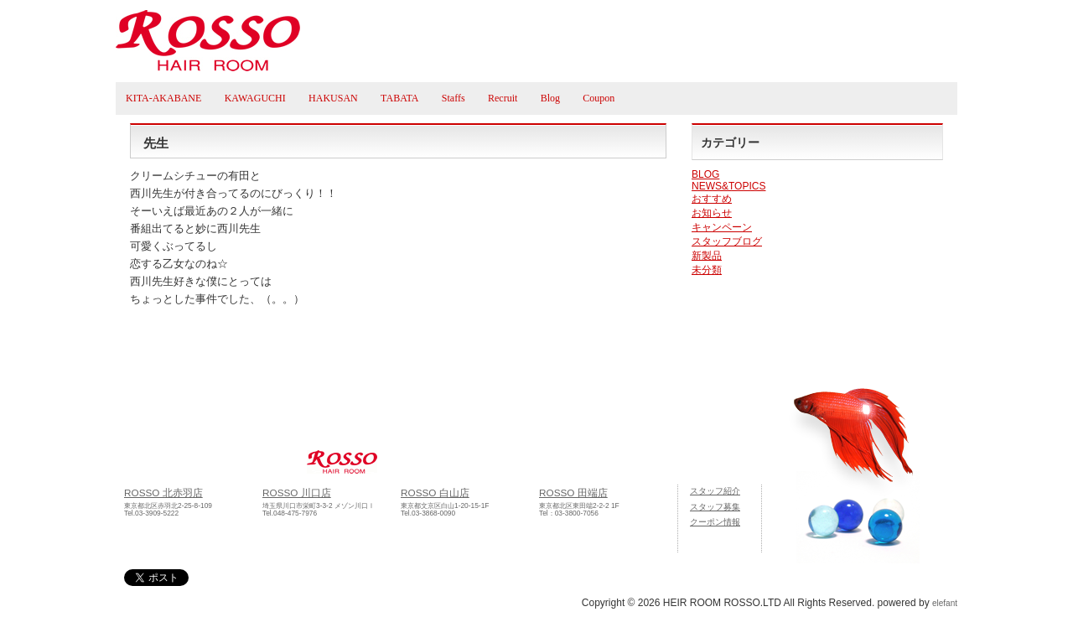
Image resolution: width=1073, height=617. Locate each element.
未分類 (707, 270)
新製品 (707, 256)
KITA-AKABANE (163, 98)
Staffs (453, 98)
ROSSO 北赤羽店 (163, 492)
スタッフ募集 (715, 506)
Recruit (502, 98)
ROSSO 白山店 (435, 492)
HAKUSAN (333, 98)
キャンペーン (722, 227)
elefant (944, 603)
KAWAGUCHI (255, 98)
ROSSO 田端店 (573, 492)
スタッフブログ (727, 241)
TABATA (399, 98)
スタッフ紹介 (715, 490)
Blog (550, 98)
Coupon (598, 98)
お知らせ (712, 213)
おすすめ (712, 199)
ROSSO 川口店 (296, 492)
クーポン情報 (715, 521)
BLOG (705, 174)
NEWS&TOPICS (728, 186)
